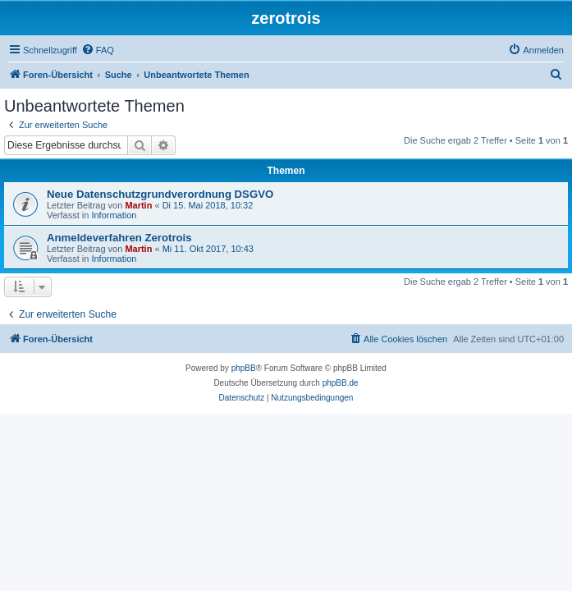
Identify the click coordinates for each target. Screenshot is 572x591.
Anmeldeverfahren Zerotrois (119, 237)
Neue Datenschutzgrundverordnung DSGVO (160, 194)
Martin (138, 205)
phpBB (243, 368)
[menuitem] (97, 50)
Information (113, 215)
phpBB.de (341, 382)
